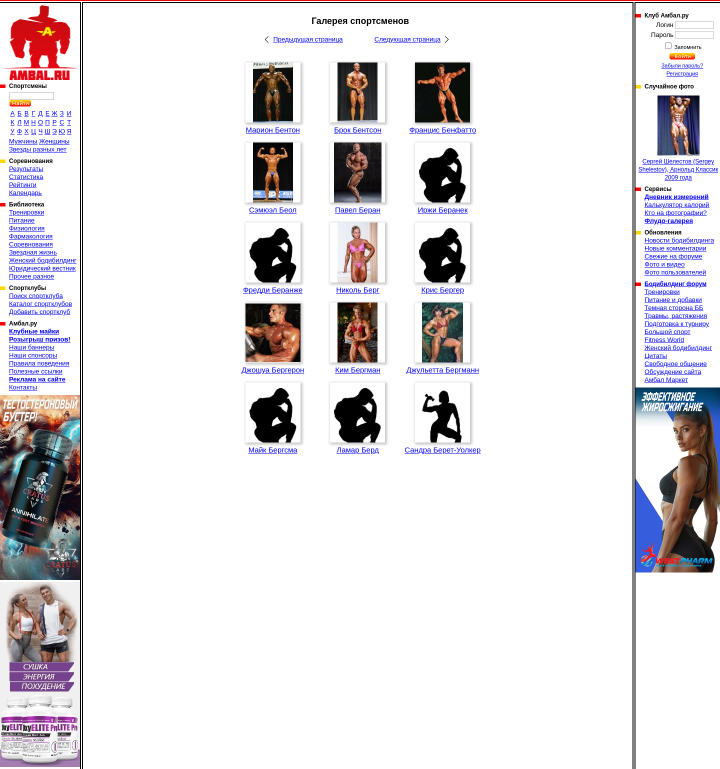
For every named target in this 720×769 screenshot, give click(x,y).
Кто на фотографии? (675, 212)
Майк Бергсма (273, 450)
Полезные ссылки (35, 371)
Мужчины (23, 141)
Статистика (26, 176)
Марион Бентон (273, 130)
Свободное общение (675, 364)
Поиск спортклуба (36, 296)
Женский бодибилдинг (42, 260)
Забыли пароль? (683, 65)
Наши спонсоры (33, 355)
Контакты (23, 387)
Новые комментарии (675, 248)
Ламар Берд (357, 450)
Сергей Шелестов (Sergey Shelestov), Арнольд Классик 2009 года (678, 138)
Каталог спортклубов (40, 304)
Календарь (25, 192)
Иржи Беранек (443, 210)
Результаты (26, 168)
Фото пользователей (675, 272)
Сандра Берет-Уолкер (442, 450)
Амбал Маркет (666, 380)
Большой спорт (667, 332)
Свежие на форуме (673, 256)
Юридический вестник (42, 268)
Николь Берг (358, 290)
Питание (21, 220)
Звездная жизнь (33, 252)
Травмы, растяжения (675, 316)
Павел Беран (357, 210)
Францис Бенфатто (442, 130)
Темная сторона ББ (674, 308)
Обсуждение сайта (672, 372)
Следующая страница (407, 39)
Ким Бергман (357, 370)
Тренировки (26, 212)
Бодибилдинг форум (675, 284)
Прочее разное (31, 276)
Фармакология (30, 236)
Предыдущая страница (307, 39)
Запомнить (687, 47)
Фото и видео (664, 264)
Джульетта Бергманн (442, 370)
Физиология (26, 228)
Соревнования (31, 244)
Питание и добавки (673, 300)
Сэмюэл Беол (272, 210)
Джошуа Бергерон (273, 370)
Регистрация (682, 73)
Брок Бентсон (358, 130)
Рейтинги (22, 184)
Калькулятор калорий (677, 204)
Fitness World (664, 340)
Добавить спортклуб (39, 312)
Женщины (54, 141)
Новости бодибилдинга (679, 240)
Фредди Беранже (272, 290)
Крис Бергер (443, 290)
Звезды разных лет (37, 149)
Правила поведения (39, 363)
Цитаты (655, 356)
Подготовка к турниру (676, 324)
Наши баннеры (31, 347)
